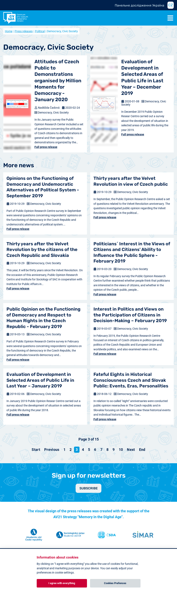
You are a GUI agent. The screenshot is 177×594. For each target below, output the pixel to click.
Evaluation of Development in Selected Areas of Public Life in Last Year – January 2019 (40, 380)
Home (8, 31)
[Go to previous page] (52, 450)
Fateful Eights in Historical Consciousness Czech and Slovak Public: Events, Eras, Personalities (130, 380)
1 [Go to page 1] (64, 449)
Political (40, 31)
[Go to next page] (130, 450)
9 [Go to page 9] (114, 449)
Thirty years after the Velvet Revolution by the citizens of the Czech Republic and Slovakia (41, 249)
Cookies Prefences (115, 583)
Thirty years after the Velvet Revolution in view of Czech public (130, 181)
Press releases (24, 31)
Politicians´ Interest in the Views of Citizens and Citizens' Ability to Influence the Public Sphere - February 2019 (131, 252)
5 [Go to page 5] (89, 449)
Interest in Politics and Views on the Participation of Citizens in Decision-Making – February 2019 (130, 314)
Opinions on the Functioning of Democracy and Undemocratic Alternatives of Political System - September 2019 (42, 187)
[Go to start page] (36, 450)
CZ (170, 5)
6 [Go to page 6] (95, 449)
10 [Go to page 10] (121, 449)
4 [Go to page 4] (83, 449)
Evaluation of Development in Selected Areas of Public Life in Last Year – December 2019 (142, 77)
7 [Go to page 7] (101, 449)
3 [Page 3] (77, 449)
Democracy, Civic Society (53, 112)
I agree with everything (61, 583)
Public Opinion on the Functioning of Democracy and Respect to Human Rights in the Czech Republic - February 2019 (43, 317)
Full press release (45, 147)
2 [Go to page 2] (71, 449)
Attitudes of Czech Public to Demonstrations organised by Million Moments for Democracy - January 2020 (57, 80)
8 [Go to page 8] (107, 449)
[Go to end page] (142, 450)
